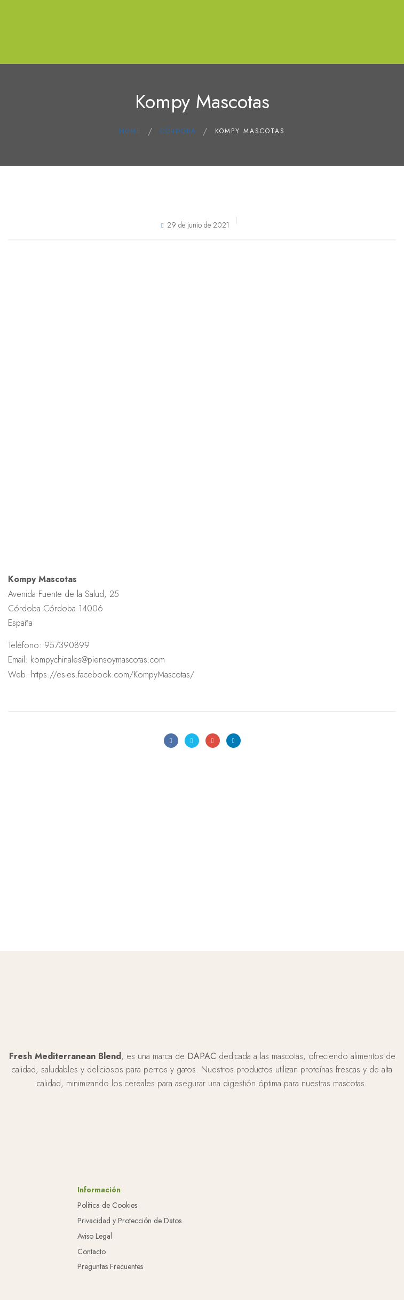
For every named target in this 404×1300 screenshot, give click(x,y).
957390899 (67, 645)
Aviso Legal (94, 1279)
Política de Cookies (107, 1249)
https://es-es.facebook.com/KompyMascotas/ (112, 674)
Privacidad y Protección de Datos (129, 1264)
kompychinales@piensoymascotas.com (97, 659)
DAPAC (201, 1099)
